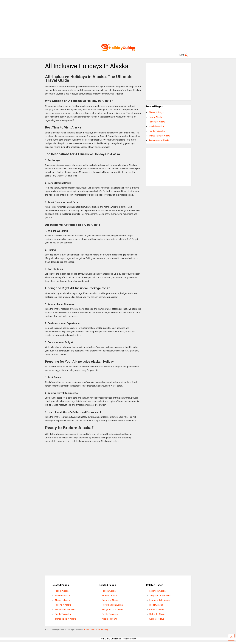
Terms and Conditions (110, 638)
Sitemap (104, 630)
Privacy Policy (129, 638)
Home (86, 630)
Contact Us (95, 630)
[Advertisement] (118, 21)
